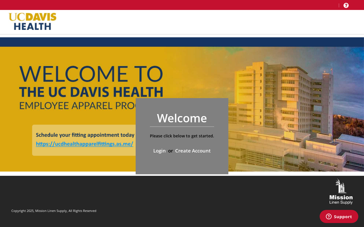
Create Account (193, 150)
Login (159, 150)
